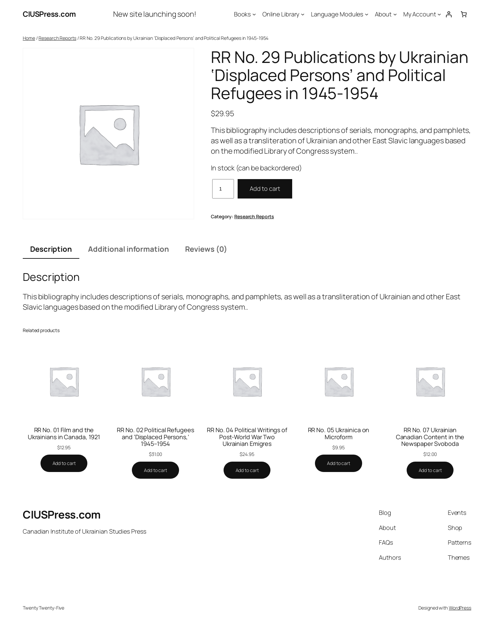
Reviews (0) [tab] (206, 249)
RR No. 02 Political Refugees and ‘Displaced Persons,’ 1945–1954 (155, 436)
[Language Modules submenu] (366, 14)
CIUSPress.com (49, 14)
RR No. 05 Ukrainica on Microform (338, 433)
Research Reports (57, 38)
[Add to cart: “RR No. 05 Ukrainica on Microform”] (338, 463)
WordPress (460, 608)
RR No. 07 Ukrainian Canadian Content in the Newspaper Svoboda (430, 436)
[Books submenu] (254, 14)
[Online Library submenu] (303, 14)
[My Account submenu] (439, 14)
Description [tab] (51, 249)
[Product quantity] (223, 188)
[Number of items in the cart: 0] (463, 14)
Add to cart (265, 188)
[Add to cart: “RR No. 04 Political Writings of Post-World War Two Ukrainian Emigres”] (247, 470)
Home (29, 38)
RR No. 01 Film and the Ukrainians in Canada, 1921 (64, 433)
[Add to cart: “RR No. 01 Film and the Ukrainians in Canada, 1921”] (64, 463)
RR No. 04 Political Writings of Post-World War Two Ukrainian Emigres (247, 436)
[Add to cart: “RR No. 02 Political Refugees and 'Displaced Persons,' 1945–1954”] (155, 470)
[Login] (448, 14)
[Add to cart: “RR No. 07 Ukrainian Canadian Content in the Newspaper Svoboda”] (430, 470)
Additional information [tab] (128, 249)
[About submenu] (395, 14)
